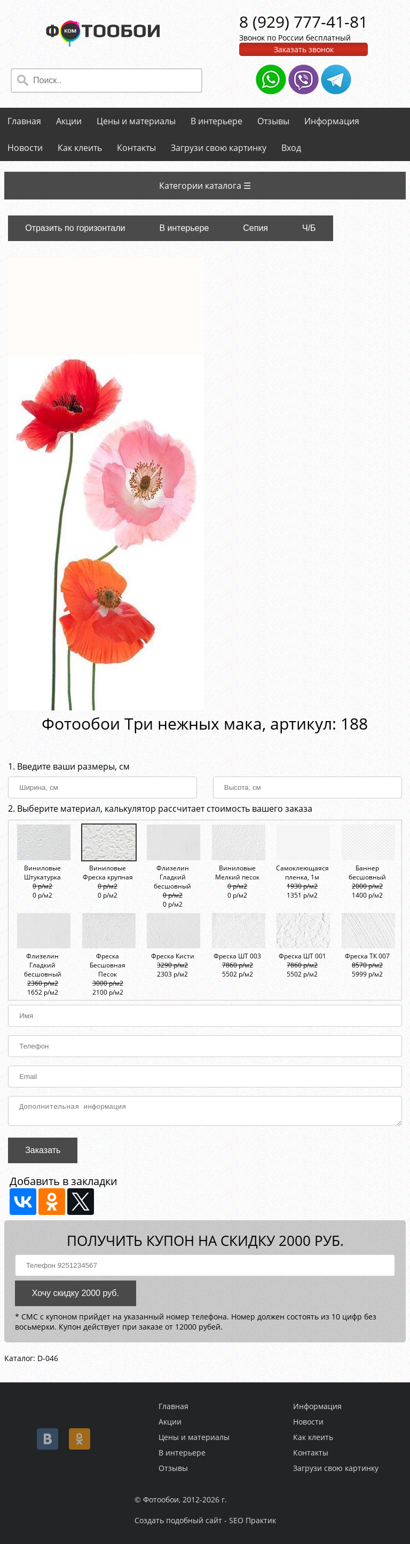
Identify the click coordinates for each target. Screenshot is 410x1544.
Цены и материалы (136, 121)
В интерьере (216, 121)
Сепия (255, 228)
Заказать (42, 1153)
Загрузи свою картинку (218, 148)
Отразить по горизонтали (75, 228)
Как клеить (80, 148)
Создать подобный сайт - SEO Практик (205, 1520)
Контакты (136, 148)
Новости (25, 148)
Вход (291, 148)
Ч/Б (309, 228)
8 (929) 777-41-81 (303, 22)
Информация (331, 121)
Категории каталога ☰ (205, 185)
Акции (69, 121)
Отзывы (273, 121)
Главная (24, 121)
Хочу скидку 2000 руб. (75, 1296)
